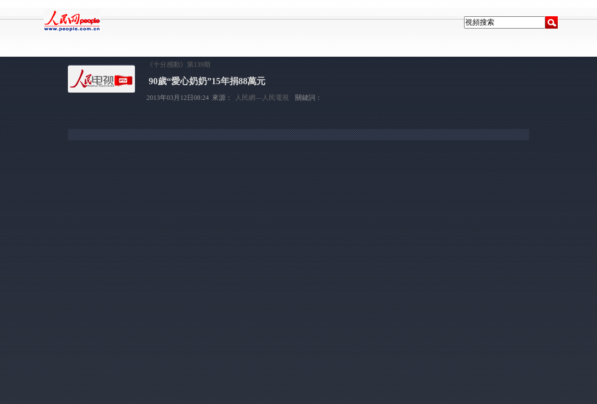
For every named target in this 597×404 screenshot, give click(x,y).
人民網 (36, 52)
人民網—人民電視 (262, 98)
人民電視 (73, 52)
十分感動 (113, 52)
